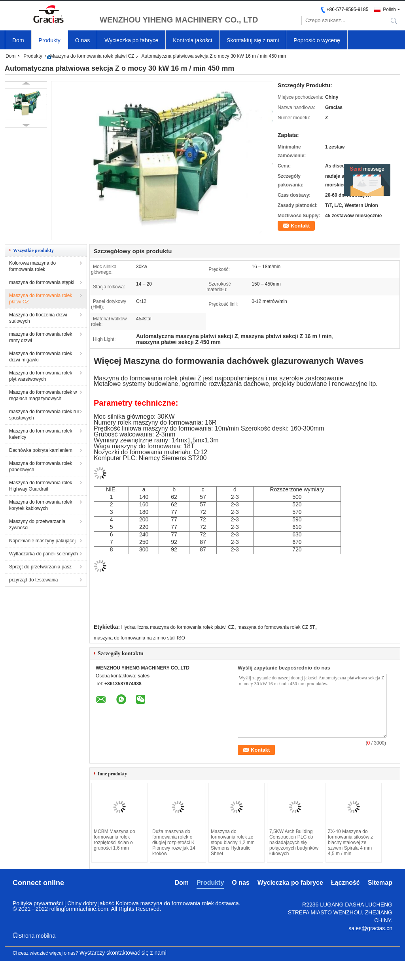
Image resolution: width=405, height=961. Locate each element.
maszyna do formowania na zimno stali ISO (139, 638)
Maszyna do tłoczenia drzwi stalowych (38, 318)
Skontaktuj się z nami (253, 40)
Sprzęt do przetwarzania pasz (40, 567)
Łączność (345, 882)
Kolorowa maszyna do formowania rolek (32, 266)
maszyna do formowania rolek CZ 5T (276, 627)
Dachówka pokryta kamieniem (40, 450)
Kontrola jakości (192, 40)
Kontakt (300, 226)
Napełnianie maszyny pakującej (42, 541)
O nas (82, 40)
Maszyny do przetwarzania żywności (37, 524)
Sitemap (380, 882)
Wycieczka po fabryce (131, 40)
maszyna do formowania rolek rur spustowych (44, 415)
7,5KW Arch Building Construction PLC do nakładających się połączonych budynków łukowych (293, 842)
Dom (18, 40)
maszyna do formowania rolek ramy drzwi (40, 337)
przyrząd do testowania (33, 580)
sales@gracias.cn (370, 928)
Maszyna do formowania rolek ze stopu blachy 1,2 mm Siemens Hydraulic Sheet (233, 842)
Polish (389, 9)
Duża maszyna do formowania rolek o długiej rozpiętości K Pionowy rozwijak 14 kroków (173, 842)
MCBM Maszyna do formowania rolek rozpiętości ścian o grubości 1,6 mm (114, 840)
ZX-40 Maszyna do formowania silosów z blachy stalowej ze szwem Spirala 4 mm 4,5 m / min (350, 842)
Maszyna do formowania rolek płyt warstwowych (40, 376)
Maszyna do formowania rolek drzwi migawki (40, 357)
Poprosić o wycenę (316, 40)
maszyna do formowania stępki (41, 282)
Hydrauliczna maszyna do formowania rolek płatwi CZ (177, 627)
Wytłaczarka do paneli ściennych (43, 554)
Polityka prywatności (38, 903)
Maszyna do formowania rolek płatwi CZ (92, 56)
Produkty (50, 40)
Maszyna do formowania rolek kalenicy (40, 434)
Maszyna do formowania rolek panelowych (40, 466)
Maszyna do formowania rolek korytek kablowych (40, 505)
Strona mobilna (34, 936)
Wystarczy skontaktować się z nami (123, 953)
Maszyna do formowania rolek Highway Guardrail (40, 486)
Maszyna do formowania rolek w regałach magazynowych (43, 395)
